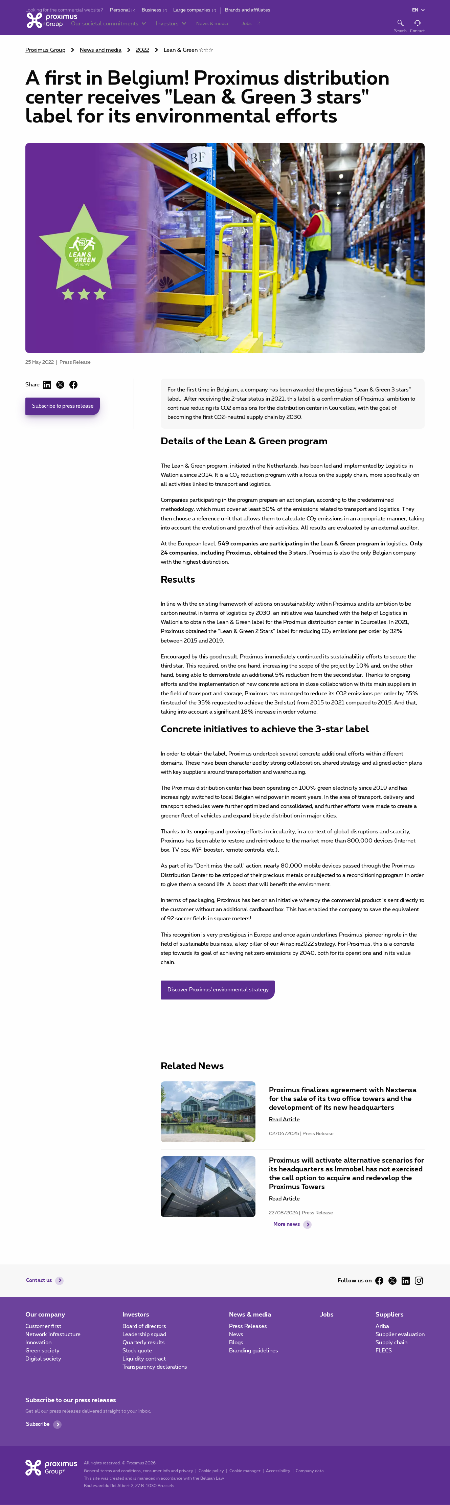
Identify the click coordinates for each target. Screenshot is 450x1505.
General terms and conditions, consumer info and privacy (137, 1471)
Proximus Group (45, 50)
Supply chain (391, 1343)
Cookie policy (210, 1471)
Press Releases (248, 1326)
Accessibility (277, 1471)
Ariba (382, 1326)
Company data (309, 1471)
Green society (42, 1351)
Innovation (38, 1343)
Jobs (327, 1315)
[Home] (50, 26)
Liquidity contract (144, 1359)
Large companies (191, 10)
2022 (142, 50)
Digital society (43, 1359)
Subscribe (39, 1425)
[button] (107, 27)
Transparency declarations (154, 1367)
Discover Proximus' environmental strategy (220, 990)
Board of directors (144, 1326)
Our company (45, 1315)
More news (287, 1234)
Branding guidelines (253, 1351)
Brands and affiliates (247, 10)
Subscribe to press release (64, 406)
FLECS (384, 1351)
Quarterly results (143, 1343)
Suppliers (390, 1315)
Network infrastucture (53, 1335)
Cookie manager (244, 1471)
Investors (135, 1315)
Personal (120, 10)
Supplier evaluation (400, 1335)
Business (151, 10)
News (236, 1335)
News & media (250, 1315)
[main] (225, 629)
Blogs (236, 1343)
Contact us (40, 1281)
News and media (100, 50)
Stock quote (137, 1351)
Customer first (43, 1326)
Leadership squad (144, 1335)
